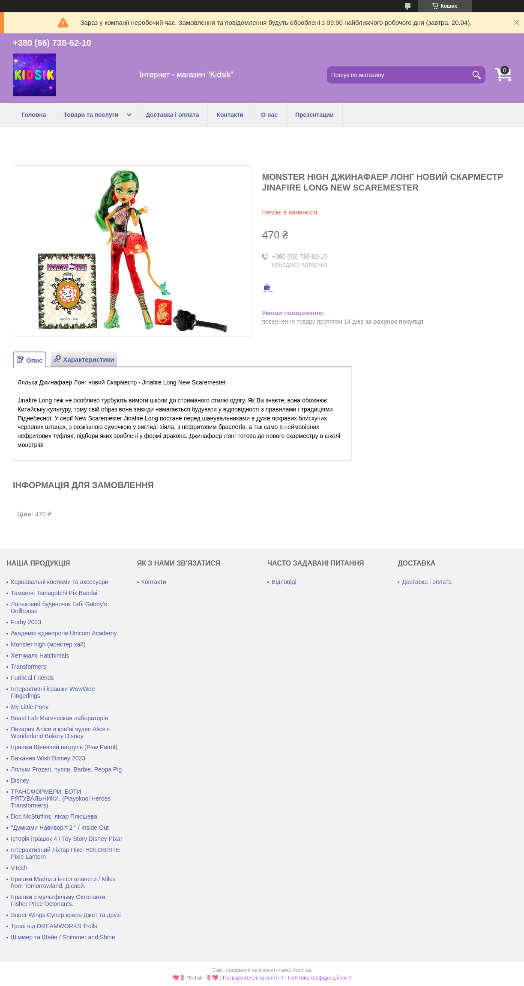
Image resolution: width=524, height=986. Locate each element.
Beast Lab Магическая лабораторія (59, 718)
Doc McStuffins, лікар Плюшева (54, 816)
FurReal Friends (32, 677)
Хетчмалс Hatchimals (40, 655)
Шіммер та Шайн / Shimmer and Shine (63, 937)
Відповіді (284, 581)
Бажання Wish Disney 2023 (48, 758)
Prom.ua (301, 970)
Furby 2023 (26, 622)
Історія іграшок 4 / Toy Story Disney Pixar (66, 838)
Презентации (314, 114)
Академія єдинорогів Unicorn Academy (64, 633)
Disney (20, 780)
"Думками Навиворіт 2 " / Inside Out (59, 827)
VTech (19, 867)
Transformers (28, 666)
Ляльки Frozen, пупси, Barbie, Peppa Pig (66, 769)
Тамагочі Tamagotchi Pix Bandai (54, 593)
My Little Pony (29, 706)
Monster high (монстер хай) (48, 644)
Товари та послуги (91, 114)
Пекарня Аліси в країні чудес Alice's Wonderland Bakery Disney (60, 732)
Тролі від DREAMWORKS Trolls (54, 926)
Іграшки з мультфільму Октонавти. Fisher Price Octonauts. (59, 900)
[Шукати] (476, 74)
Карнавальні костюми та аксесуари (59, 581)
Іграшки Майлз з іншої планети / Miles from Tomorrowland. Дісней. (63, 882)
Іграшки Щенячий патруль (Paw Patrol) (64, 747)
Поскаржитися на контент (253, 978)
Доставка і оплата (172, 114)
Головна (33, 114)
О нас (269, 114)
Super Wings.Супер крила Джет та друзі (66, 915)
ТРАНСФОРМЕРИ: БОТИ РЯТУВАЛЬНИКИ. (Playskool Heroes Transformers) (61, 798)
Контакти (229, 114)
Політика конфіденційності (319, 978)
